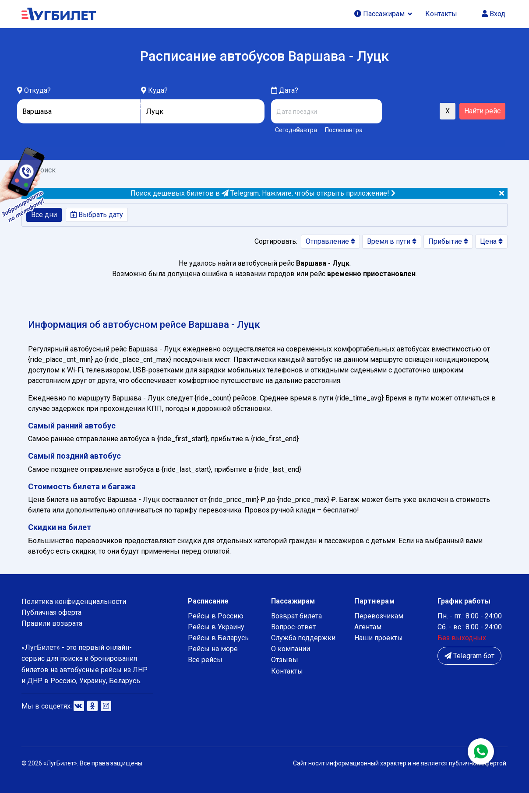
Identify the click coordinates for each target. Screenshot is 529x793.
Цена (491, 241)
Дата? (284, 90)
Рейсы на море (213, 649)
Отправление (330, 241)
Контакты (441, 14)
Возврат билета (296, 616)
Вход (493, 14)
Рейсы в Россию (215, 616)
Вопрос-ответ (293, 627)
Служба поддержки (303, 638)
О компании (290, 649)
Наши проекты (378, 638)
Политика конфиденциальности (73, 601)
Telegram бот (469, 656)
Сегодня (284, 129)
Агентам (367, 627)
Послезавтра (344, 129)
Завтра (306, 129)
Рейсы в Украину (216, 627)
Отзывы (284, 660)
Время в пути (391, 241)
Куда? (158, 90)
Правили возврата (51, 623)
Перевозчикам (378, 616)
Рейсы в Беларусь (218, 638)
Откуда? (37, 90)
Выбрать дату (97, 215)
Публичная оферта (51, 612)
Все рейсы (205, 660)
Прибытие (448, 241)
